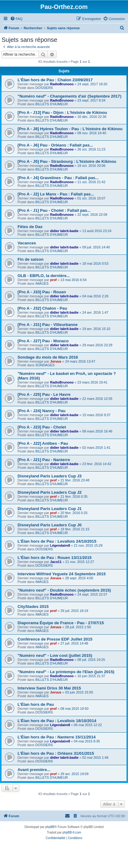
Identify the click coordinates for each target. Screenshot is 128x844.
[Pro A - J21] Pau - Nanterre (44, 459)
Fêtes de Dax (30, 226)
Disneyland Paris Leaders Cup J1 (50, 508)
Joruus (56, 361)
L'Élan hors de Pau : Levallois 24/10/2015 (57, 541)
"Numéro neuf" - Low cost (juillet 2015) (55, 655)
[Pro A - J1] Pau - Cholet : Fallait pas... (54, 210)
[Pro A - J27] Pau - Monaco (43, 341)
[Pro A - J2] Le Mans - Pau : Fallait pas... (56, 194)
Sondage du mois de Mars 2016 (48, 357)
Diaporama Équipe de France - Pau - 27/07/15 (61, 623)
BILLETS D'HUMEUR (51, 104)
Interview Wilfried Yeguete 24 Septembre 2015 (62, 574)
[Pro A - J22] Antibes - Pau (43, 443)
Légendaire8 (60, 545)
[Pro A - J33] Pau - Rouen (42, 292)
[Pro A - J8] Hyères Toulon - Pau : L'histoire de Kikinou (70, 129)
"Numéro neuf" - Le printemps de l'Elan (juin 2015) (66, 671)
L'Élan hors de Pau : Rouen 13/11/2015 (55, 557)
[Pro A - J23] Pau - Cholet (42, 427)
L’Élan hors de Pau (36, 704)
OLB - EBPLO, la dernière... (44, 275)
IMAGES (42, 283)
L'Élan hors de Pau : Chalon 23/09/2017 (55, 80)
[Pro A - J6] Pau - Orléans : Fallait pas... (55, 145)
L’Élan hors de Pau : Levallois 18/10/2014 (57, 720)
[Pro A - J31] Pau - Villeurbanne (48, 324)
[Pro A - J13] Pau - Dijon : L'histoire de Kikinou (62, 112)
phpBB (49, 827)
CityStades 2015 (33, 606)
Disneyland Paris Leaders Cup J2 (50, 492)
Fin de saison (30, 259)
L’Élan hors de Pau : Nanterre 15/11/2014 (57, 737)
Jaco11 (56, 562)
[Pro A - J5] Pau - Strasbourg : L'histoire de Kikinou (67, 161)
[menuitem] (16, 18)
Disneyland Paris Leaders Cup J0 (50, 525)
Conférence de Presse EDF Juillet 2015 (55, 639)
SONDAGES (44, 365)
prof (53, 280)
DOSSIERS (44, 88)
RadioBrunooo (62, 84)
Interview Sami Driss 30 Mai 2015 (49, 688)
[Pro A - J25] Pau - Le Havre (44, 394)
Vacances (27, 243)
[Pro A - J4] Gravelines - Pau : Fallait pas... (58, 177)
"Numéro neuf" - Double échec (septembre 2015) (64, 590)
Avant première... (34, 769)
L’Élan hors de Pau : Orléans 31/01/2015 (56, 753)
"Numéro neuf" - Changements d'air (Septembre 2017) (69, 96)
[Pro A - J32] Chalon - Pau (42, 308)
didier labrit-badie (64, 231)
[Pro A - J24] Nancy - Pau (42, 410)
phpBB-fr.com (71, 832)
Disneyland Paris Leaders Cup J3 (50, 476)
